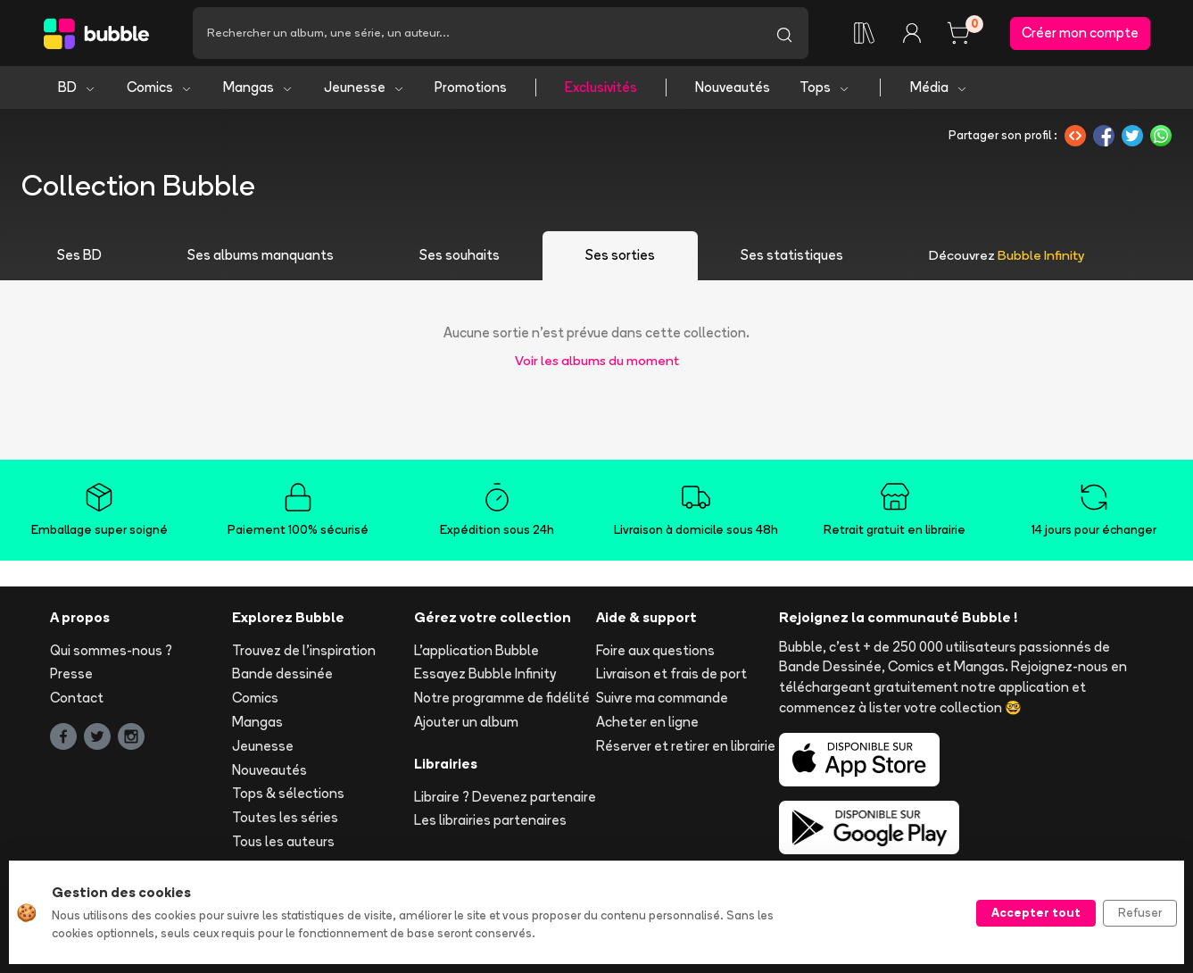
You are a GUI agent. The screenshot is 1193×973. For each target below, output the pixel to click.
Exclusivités (601, 87)
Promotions (471, 87)
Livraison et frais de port (671, 673)
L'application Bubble (476, 650)
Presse (71, 673)
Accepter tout (1036, 912)
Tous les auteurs (283, 841)
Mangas (258, 87)
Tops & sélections (288, 793)
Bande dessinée (282, 673)
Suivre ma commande (662, 697)
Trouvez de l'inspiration (304, 650)
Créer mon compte (1080, 32)
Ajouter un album (466, 721)
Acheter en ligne (647, 721)
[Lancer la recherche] (784, 33)
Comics (160, 87)
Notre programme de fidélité (502, 697)
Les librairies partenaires (490, 819)
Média (939, 87)
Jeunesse (364, 87)
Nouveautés (732, 87)
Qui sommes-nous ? (111, 650)
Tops (824, 87)
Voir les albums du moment (597, 360)
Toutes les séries (285, 817)
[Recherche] (476, 33)
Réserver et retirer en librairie (685, 745)
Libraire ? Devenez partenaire (505, 796)
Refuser (1140, 912)
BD (77, 87)
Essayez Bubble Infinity (485, 673)
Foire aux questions (655, 650)
